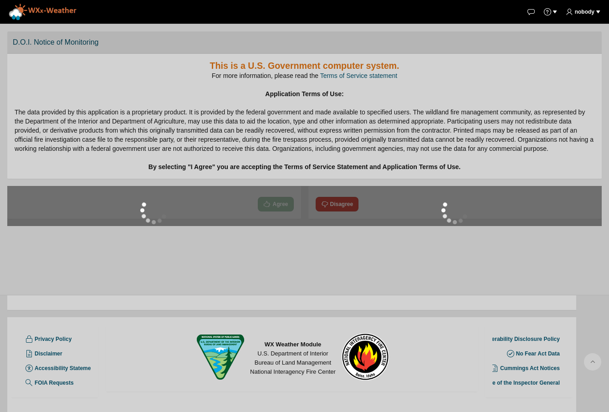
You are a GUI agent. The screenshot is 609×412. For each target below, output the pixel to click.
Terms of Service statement (359, 75)
